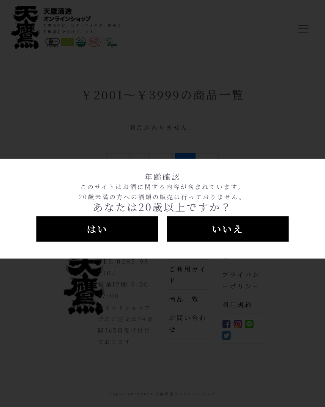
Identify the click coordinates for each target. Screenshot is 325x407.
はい (97, 228)
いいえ (227, 228)
